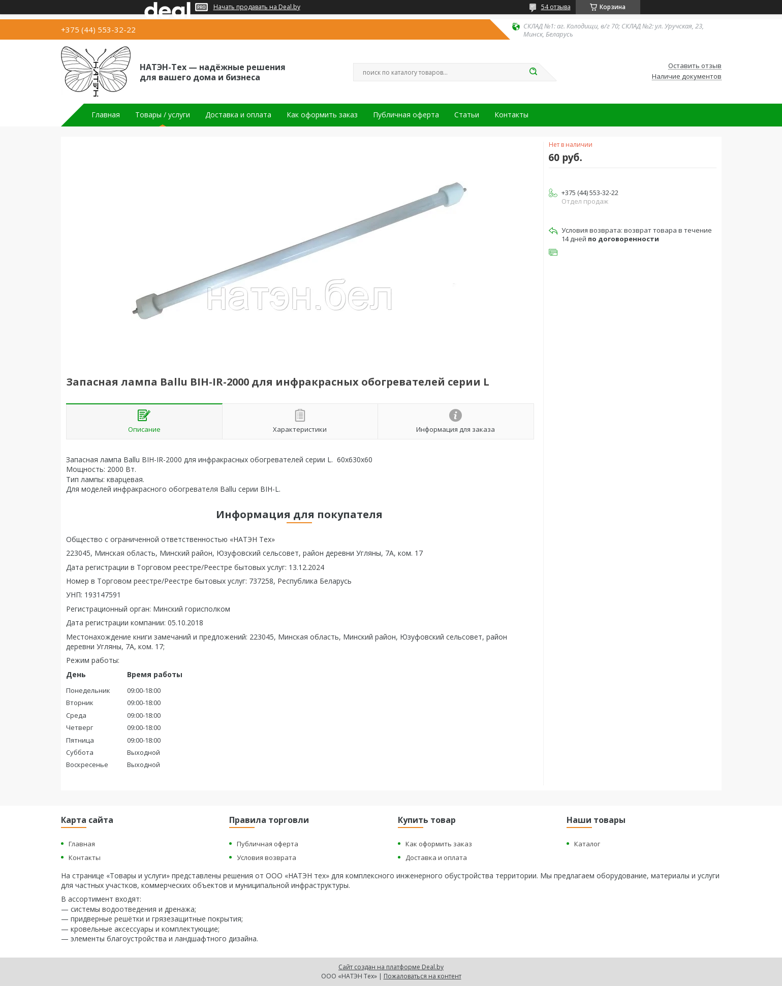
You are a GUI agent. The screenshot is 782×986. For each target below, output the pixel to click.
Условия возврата (266, 857)
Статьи (466, 114)
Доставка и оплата (238, 114)
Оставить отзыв (695, 66)
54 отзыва (556, 7)
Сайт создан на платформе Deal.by (391, 967)
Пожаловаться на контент (422, 976)
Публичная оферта (406, 114)
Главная (105, 114)
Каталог (587, 843)
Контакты (511, 114)
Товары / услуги (162, 114)
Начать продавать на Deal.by (256, 7)
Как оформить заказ (322, 114)
